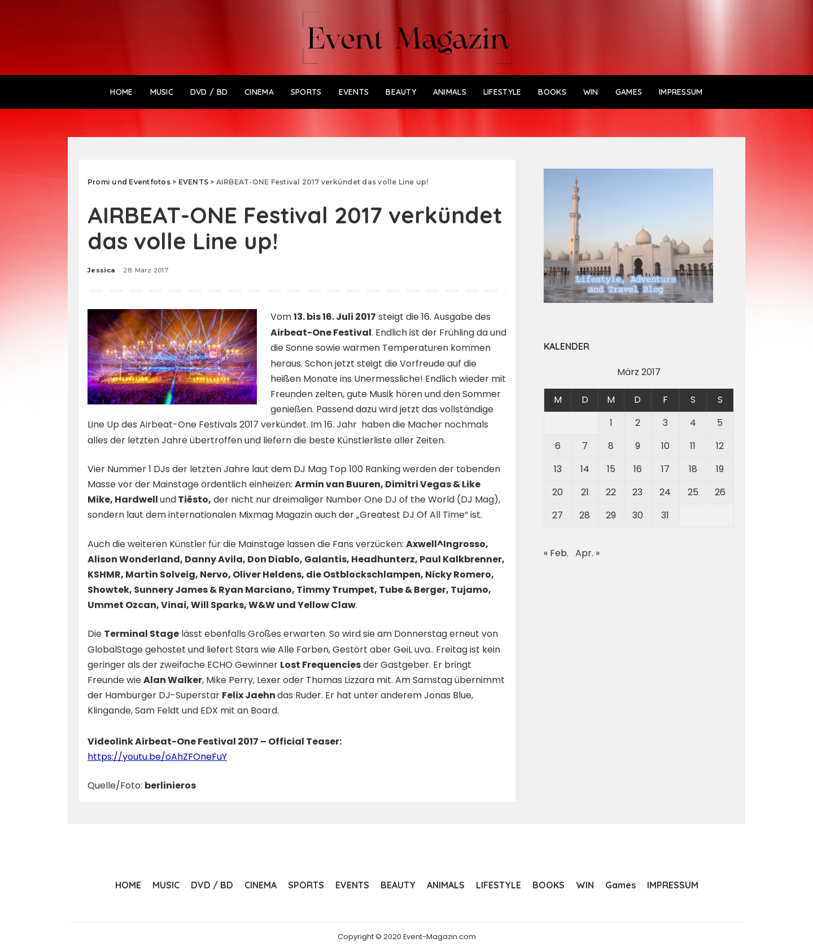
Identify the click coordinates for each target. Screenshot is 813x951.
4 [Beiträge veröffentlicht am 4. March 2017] (693, 422)
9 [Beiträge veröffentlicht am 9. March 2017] (637, 445)
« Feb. (556, 553)
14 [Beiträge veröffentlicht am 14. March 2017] (584, 469)
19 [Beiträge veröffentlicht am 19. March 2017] (720, 469)
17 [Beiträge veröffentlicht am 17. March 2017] (665, 469)
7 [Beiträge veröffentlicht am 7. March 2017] (585, 445)
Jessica (101, 270)
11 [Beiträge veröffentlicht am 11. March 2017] (693, 445)
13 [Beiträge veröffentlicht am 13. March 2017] (558, 469)
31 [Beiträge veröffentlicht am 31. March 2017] (665, 515)
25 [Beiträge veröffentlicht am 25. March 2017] (693, 492)
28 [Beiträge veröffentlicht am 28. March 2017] (584, 515)
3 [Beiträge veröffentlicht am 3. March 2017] (665, 422)
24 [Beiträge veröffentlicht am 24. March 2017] (665, 492)
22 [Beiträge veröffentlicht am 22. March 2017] (611, 492)
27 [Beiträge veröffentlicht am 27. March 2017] (557, 515)
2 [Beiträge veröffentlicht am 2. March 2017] (637, 422)
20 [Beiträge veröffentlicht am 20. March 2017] (557, 492)
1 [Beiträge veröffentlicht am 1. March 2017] (611, 422)
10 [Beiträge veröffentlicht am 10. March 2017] (665, 445)
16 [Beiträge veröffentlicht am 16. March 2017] (637, 469)
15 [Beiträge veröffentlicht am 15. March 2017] (611, 469)
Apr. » (587, 553)
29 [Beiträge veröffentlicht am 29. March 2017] (611, 515)
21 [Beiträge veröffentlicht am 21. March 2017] (585, 492)
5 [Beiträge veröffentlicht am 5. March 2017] (720, 422)
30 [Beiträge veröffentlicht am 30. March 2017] (637, 515)
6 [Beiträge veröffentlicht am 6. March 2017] (558, 445)
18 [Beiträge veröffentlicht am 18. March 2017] (693, 469)
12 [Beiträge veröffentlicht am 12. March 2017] (720, 445)
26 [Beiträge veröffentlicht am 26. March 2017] (720, 492)
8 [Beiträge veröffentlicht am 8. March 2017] (611, 445)
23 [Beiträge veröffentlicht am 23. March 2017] (637, 492)
